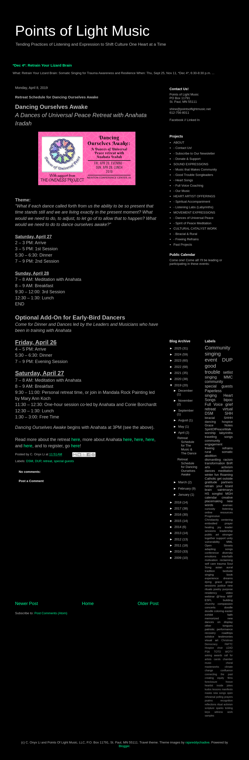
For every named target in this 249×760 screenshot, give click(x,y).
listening (227, 508)
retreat (47, 461)
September (186, 410)
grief (229, 404)
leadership (226, 530)
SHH (229, 413)
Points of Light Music (82, 31)
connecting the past (219, 674)
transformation (215, 463)
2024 (178, 354)
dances (210, 471)
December (185, 390)
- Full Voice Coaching (188, 185)
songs (228, 437)
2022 (178, 367)
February (185, 488)
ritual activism (225, 704)
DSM (29, 461)
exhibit (209, 614)
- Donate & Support (186, 159)
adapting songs (219, 549)
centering (227, 519)
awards (218, 655)
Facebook (176, 120)
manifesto (227, 689)
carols (217, 659)
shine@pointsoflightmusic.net (190, 109)
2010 (178, 551)
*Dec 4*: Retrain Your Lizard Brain (42, 65)
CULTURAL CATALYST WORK (195, 228)
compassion (225, 603)
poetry (217, 589)
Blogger (124, 746)
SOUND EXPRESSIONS (190, 164)
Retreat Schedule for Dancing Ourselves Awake (187, 467)
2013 (178, 533)
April (182, 432)
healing (209, 527)
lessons (216, 689)
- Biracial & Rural (185, 234)
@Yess (220, 596)
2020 (178, 379)
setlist (228, 372)
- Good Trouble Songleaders (193, 175)
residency (211, 592)
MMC (228, 377)
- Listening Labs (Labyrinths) (193, 207)
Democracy (211, 644)
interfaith (227, 556)
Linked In (193, 120)
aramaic (227, 505)
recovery (210, 632)
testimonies (225, 636)
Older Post (148, 603)
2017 (178, 508)
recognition (226, 700)
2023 (178, 360)
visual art (211, 640)
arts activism (219, 467)
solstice (209, 636)
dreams (228, 578)
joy (219, 527)
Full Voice (214, 404)
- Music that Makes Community (195, 169)
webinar (210, 596)
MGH (229, 493)
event (211, 360)
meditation (225, 471)
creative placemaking (219, 499)
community (214, 382)
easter (229, 611)
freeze (229, 682)
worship (210, 433)
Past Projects (182, 244)
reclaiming (226, 559)
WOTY (229, 651)
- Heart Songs (183, 180)
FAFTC (229, 644)
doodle (228, 607)
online (208, 512)
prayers (228, 697)
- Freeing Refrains (186, 239)
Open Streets (219, 545)
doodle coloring (214, 611)
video (229, 592)
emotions (210, 556)
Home (88, 603)
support (221, 538)
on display (225, 621)
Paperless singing (213, 393)
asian (218, 567)
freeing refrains (219, 448)
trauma (221, 563)
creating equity (214, 678)
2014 (178, 527)
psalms (209, 700)
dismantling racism (219, 459)
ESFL (208, 600)
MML (229, 541)
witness (218, 712)
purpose (227, 589)
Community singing (217, 350)
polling (219, 697)
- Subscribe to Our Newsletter (194, 153)
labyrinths (226, 433)
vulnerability (212, 541)
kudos (208, 689)
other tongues (219, 625)
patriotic (210, 629)
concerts (210, 607)
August (183, 420)
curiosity (210, 508)
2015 (178, 521)
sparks (219, 708)
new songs (219, 693)
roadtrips (227, 632)
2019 (178, 385)
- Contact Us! (182, 148)
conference (212, 552)
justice (222, 585)
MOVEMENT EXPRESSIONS (194, 212)
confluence (227, 670)
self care (210, 563)
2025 (178, 348)
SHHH (228, 418)
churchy (210, 603)
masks (208, 693)
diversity (227, 552)
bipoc (228, 400)
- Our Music (181, 191)
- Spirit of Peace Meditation (192, 223)
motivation (211, 559)
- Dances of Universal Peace (193, 218)
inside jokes (225, 685)
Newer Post (26, 603)
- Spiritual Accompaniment (191, 201)
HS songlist (213, 493)
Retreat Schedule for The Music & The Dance (186, 445)
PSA (207, 651)
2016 (178, 514)
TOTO (217, 651)
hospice (227, 421)
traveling (211, 437)
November (185, 400)
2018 (178, 502)
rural (208, 452)
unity (230, 538)
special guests (64, 461)
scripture (209, 708)
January (184, 494)
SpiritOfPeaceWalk (218, 429)
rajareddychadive (197, 742)
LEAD (229, 648)
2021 (178, 373)
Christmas (227, 640)
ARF (230, 596)
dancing (210, 421)
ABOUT (178, 142)
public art (212, 534)
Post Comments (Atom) (51, 613)
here (75, 439)
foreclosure (211, 682)
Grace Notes (219, 425)
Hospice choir (214, 648)
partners (227, 482)
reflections (210, 704)
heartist (209, 685)
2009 (178, 558)
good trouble (212, 369)
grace (218, 581)
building (228, 600)
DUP (38, 461)
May (181, 426)
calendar (211, 497)
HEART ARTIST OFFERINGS (194, 196)
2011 (178, 545)
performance (225, 629)
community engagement (213, 442)
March (183, 482)
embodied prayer (219, 523)
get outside (225, 478)
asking (208, 655)
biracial (210, 418)
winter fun (212, 474)
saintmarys (225, 490)
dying (208, 581)
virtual (227, 409)
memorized (212, 618)
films (230, 678)
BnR (230, 463)
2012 (178, 539)
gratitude (211, 482)
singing (211, 377)
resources (226, 512)
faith (230, 614)
